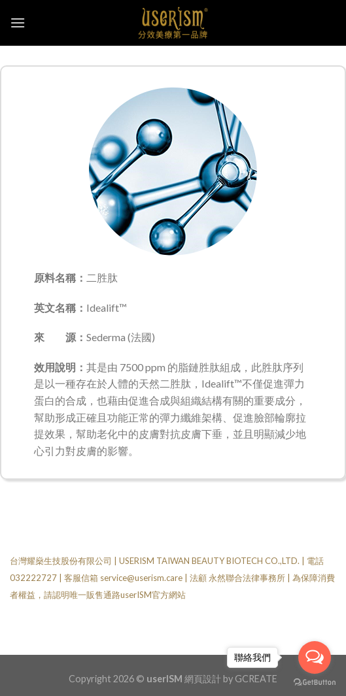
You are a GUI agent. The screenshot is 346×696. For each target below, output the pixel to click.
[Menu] (18, 23)
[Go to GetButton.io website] (315, 682)
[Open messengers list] (314, 657)
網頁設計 (202, 678)
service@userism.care (141, 577)
